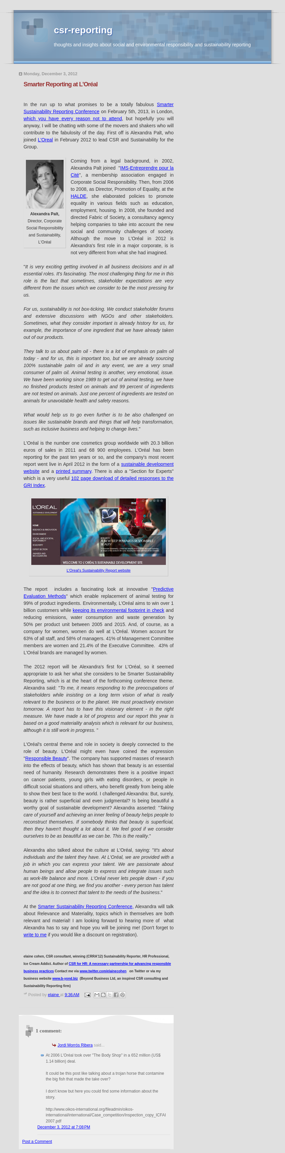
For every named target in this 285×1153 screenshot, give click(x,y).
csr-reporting (83, 30)
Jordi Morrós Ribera (75, 1045)
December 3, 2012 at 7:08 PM (63, 1127)
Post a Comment (37, 1141)
